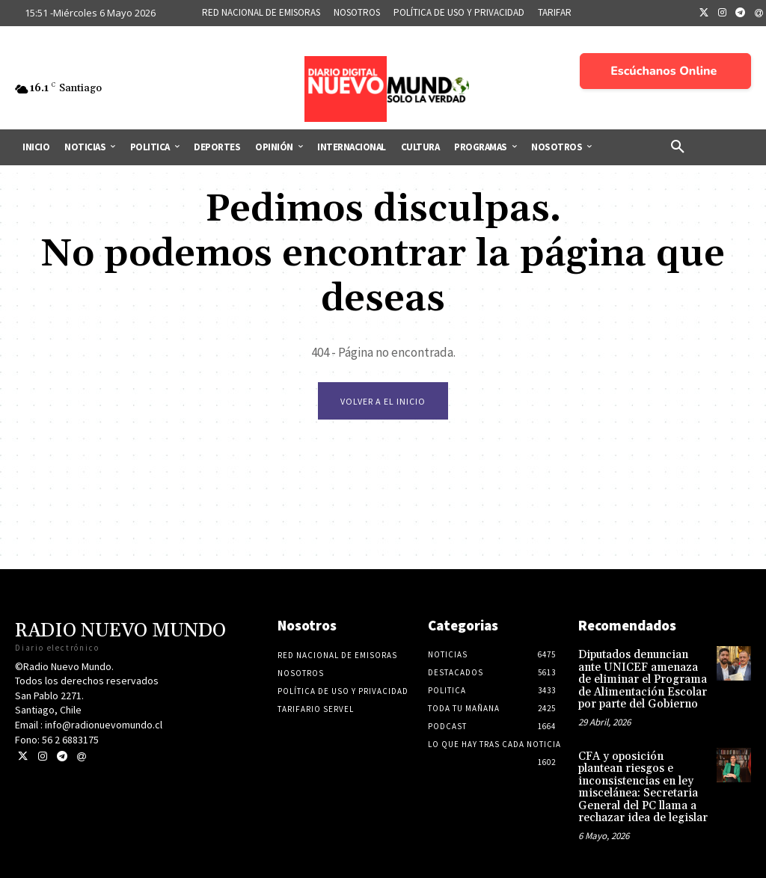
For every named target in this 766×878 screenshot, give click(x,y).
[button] (678, 147)
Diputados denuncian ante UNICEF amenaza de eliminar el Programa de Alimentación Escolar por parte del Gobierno (642, 681)
